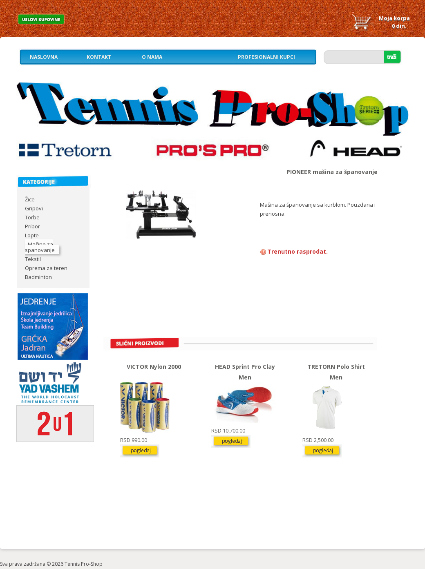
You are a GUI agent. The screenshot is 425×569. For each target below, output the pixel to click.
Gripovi (34, 208)
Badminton (38, 277)
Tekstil (33, 259)
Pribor (32, 226)
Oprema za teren (46, 268)
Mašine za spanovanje (40, 247)
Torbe (32, 217)
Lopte (32, 235)
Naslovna (44, 57)
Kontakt (99, 57)
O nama (152, 57)
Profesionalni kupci (266, 57)
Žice (30, 199)
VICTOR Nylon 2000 (154, 366)
